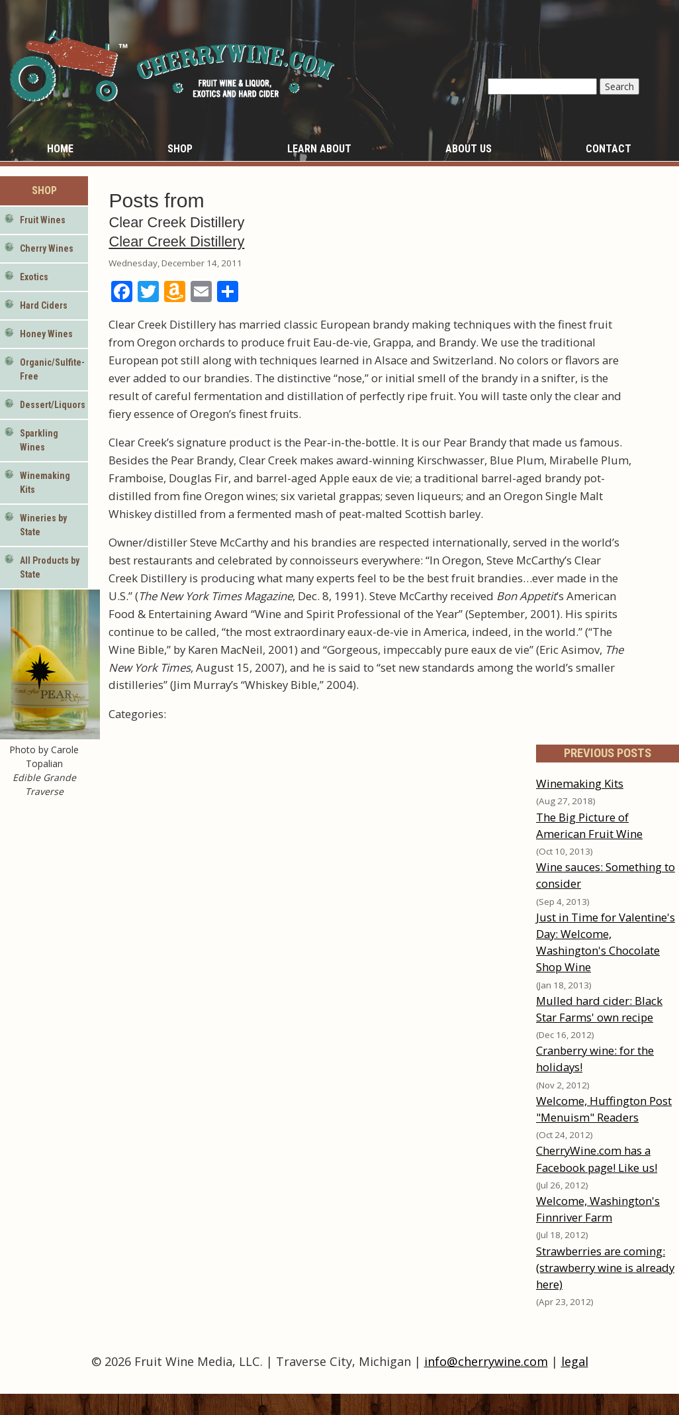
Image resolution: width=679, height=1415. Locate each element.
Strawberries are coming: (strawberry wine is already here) (605, 1267)
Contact (608, 148)
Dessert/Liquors (52, 404)
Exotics (34, 277)
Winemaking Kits (45, 482)
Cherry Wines (46, 248)
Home (60, 148)
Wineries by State (43, 525)
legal (574, 1361)
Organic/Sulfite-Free (52, 369)
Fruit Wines (43, 220)
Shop (180, 148)
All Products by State (49, 567)
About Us (468, 148)
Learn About (319, 148)
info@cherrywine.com (486, 1361)
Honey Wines (46, 334)
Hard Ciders (44, 305)
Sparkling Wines (39, 440)
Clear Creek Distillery (176, 241)
